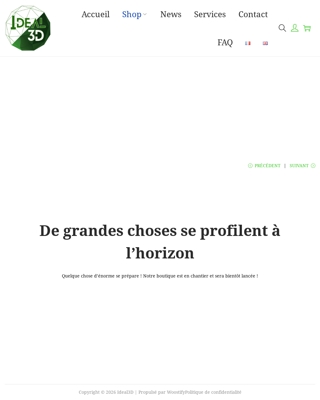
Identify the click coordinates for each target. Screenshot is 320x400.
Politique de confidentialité (213, 392)
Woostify (176, 392)
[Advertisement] (160, 103)
